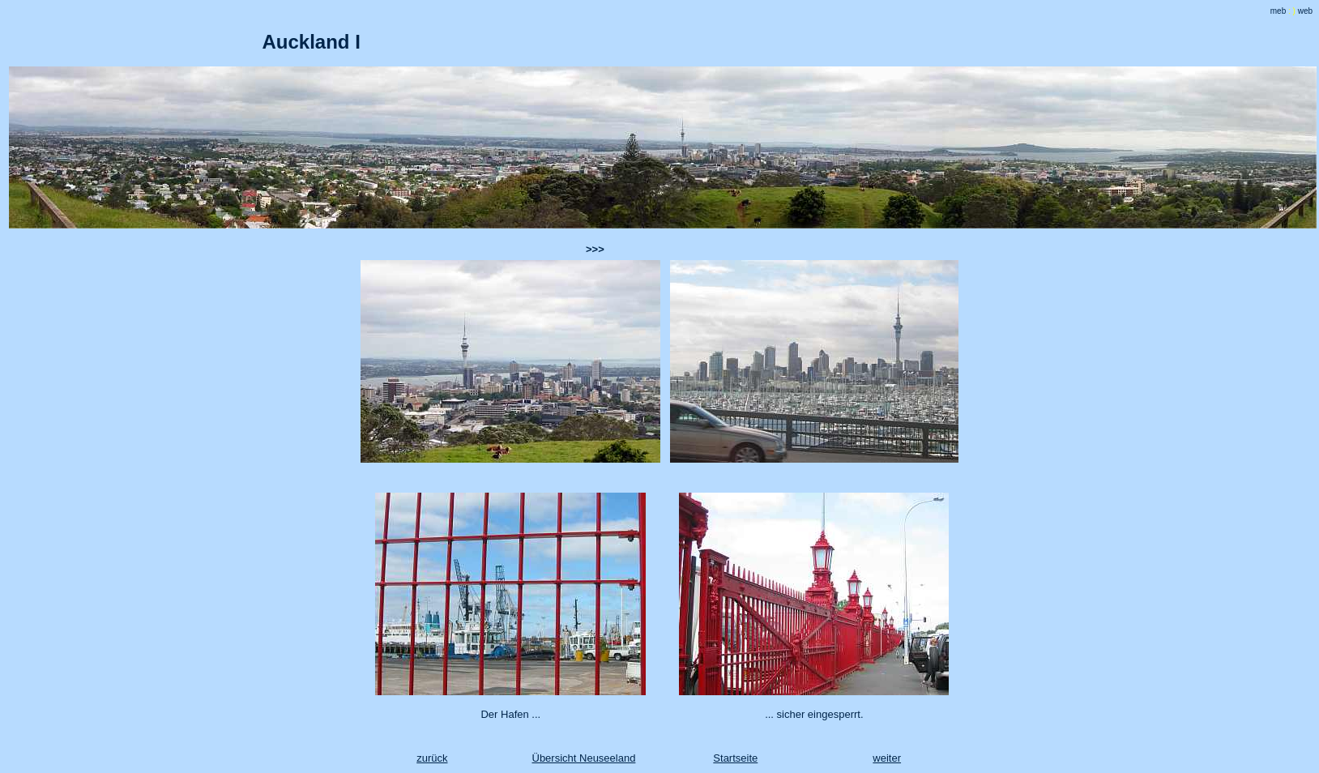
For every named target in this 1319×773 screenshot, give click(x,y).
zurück (431, 758)
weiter (887, 758)
